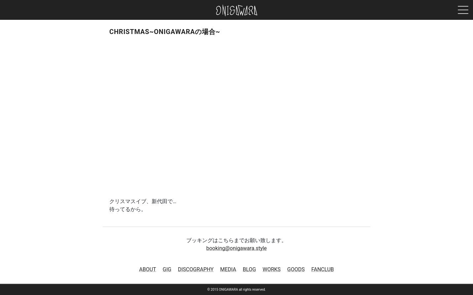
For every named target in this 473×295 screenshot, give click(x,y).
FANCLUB (322, 269)
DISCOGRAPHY (196, 269)
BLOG (249, 269)
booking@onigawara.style (236, 248)
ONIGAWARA (237, 10)
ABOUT (147, 269)
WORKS (272, 269)
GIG (167, 269)
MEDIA (228, 269)
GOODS (296, 269)
